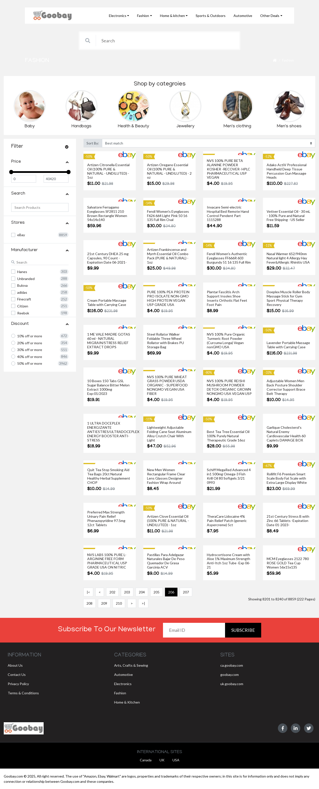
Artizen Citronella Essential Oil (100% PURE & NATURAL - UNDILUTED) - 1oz (108, 171)
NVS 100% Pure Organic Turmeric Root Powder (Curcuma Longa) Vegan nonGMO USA (226, 340)
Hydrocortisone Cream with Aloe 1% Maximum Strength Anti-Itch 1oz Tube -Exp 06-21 (228, 561)
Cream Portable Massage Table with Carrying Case (106, 302)
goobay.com (229, 674)
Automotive (123, 674)
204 (142, 592)
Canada (146, 760)
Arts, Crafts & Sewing (131, 665)
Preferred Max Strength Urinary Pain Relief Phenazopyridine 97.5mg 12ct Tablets (106, 518)
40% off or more (29, 357)
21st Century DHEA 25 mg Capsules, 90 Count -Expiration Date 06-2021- (108, 258)
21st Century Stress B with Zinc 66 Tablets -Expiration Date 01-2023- (288, 520)
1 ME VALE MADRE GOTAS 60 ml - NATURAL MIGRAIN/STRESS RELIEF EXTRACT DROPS (108, 340)
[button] (119, 15)
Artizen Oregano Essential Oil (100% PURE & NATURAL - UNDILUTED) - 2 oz (169, 171)
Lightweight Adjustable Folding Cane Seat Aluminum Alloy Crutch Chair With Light (169, 434)
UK (162, 760)
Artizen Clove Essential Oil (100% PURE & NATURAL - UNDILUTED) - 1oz (168, 520)
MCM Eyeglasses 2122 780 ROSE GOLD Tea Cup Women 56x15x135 (288, 563)
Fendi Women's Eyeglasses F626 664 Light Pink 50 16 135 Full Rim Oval (168, 216)
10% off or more (29, 336)
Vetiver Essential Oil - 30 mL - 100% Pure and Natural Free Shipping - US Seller (288, 216)
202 (112, 592)
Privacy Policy (18, 684)
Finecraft (24, 299)
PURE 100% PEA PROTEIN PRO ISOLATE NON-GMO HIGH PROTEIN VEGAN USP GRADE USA (168, 298)
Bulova (22, 285)
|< (88, 592)
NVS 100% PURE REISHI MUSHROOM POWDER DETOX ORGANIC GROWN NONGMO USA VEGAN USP (229, 387)
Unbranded (26, 279)
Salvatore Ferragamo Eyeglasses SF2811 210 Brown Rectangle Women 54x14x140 (107, 213)
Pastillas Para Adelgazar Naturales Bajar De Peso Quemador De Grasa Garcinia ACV (166, 561)
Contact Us (17, 674)
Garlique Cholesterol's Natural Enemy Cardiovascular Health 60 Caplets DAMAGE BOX (286, 434)
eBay (21, 235)
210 (119, 603)
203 (127, 592)
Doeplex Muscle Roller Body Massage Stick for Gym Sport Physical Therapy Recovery (288, 298)
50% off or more (29, 363)
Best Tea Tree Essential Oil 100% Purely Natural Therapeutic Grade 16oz (228, 436)
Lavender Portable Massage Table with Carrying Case (288, 345)
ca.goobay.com (231, 665)
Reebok (23, 313)
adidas (22, 292)
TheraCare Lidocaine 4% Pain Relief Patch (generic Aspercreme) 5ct (227, 520)
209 (104, 603)
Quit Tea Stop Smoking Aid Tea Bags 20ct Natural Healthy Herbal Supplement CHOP (108, 476)
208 (89, 603)
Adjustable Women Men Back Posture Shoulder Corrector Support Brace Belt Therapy (286, 387)
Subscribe (243, 630)
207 (186, 592)
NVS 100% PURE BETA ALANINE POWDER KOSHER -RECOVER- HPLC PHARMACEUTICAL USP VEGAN (228, 169)
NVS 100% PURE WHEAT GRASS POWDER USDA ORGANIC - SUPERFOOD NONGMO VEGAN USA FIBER (167, 385)
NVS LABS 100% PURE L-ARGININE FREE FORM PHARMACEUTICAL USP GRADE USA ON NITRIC (107, 561)
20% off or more (29, 343)
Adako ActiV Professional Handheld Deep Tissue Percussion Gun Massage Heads (287, 171)
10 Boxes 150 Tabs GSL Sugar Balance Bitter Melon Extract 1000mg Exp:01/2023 (108, 387)
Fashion (288, 60)
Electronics (123, 684)
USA (175, 760)
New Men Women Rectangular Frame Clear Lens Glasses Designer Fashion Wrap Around (166, 476)
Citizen (22, 306)
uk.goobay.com (231, 684)
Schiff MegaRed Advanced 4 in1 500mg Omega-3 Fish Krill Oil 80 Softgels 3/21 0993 (229, 476)
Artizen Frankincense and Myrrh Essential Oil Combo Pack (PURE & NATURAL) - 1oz (167, 256)
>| (143, 603)
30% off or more (29, 350)
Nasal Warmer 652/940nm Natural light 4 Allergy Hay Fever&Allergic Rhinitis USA (288, 258)
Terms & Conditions (23, 693)
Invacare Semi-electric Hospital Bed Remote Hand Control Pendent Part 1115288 (228, 213)
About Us (15, 665)
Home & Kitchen (127, 702)
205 (157, 592)
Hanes (22, 272)
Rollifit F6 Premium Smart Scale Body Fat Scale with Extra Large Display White (287, 478)
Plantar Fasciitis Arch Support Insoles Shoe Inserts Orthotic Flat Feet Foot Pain (227, 298)
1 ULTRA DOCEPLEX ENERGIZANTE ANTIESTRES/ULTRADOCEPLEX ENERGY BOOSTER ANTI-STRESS (113, 431)
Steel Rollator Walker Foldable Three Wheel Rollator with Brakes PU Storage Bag (165, 340)
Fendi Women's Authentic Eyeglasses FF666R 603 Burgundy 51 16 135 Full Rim (229, 258)
